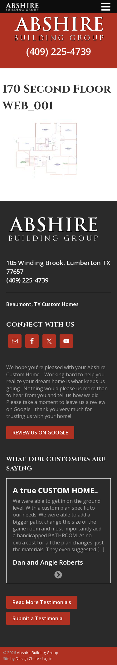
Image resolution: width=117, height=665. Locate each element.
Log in (47, 658)
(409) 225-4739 (58, 51)
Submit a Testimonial (38, 618)
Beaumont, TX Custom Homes (42, 304)
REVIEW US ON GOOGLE (40, 432)
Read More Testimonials (41, 602)
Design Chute (27, 658)
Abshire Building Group (58, 28)
